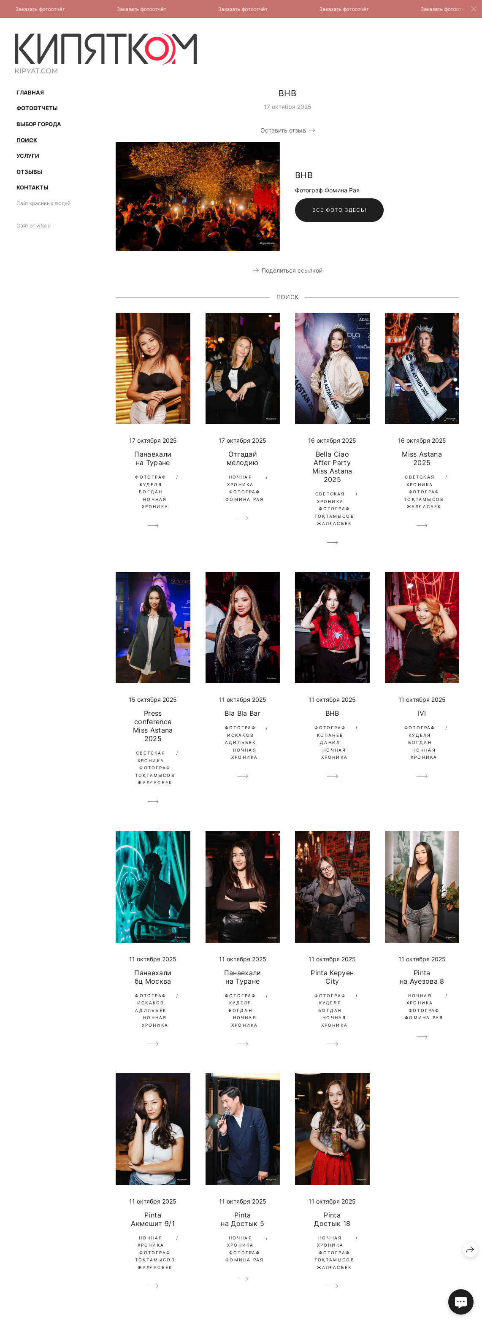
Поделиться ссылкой (292, 270)
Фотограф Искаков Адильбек (240, 735)
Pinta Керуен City (332, 977)
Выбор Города (38, 124)
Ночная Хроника (155, 503)
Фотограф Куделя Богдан (150, 484)
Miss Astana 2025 (422, 458)
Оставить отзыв (283, 130)
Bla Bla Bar (242, 713)
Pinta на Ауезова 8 (422, 977)
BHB (332, 713)
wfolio (43, 225)
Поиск (26, 140)
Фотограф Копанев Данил (330, 735)
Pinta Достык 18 (332, 1219)
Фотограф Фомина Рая (244, 495)
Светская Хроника (330, 497)
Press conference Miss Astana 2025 (153, 726)
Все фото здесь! (339, 210)
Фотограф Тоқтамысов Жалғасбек (334, 516)
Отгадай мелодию (242, 458)
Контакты (32, 187)
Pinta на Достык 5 (242, 1219)
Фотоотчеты (37, 108)
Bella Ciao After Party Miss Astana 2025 (332, 467)
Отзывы (29, 171)
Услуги (27, 155)
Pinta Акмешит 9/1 (153, 1219)
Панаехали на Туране (152, 458)
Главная (30, 92)
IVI (422, 713)
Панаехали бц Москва (152, 977)
